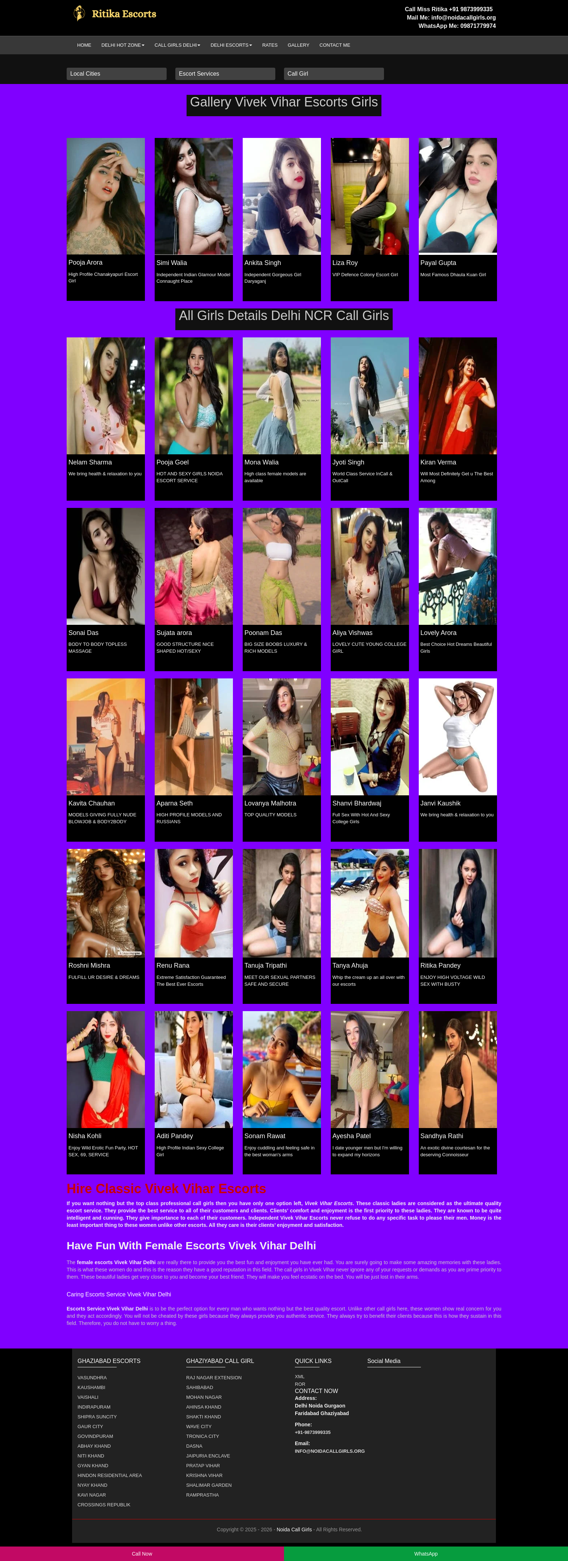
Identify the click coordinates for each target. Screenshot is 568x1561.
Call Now (142, 1554)
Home (84, 45)
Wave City (199, 1426)
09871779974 (478, 26)
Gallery (298, 45)
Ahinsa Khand (203, 1407)
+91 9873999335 (471, 9)
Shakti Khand (203, 1416)
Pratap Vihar (203, 1465)
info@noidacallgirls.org (463, 17)
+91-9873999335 (313, 1432)
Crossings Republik (104, 1504)
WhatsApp (426, 1554)
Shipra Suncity (97, 1416)
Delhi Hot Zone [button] (123, 45)
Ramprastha (202, 1495)
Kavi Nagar (92, 1495)
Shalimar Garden (209, 1485)
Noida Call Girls (294, 1529)
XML (300, 1376)
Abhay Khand (94, 1446)
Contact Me (335, 45)
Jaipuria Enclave (208, 1456)
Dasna (194, 1446)
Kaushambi (91, 1387)
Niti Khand (91, 1456)
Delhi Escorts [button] (231, 45)
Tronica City (202, 1436)
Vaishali (88, 1397)
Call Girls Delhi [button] (178, 45)
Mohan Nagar (204, 1397)
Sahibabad (199, 1387)
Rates (269, 45)
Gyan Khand (93, 1465)
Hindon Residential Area (110, 1475)
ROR (300, 1384)
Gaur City (90, 1426)
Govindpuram (95, 1436)
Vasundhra (92, 1377)
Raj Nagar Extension (214, 1377)
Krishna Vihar (204, 1475)
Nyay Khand (92, 1485)
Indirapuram (94, 1407)
